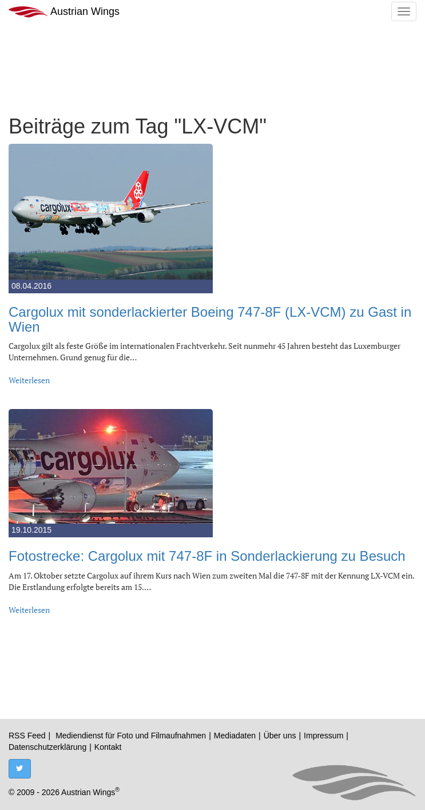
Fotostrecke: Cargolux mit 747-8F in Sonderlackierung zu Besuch (207, 556)
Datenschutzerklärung (47, 747)
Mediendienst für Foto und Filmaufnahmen (130, 735)
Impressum (323, 735)
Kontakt (107, 747)
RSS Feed (27, 735)
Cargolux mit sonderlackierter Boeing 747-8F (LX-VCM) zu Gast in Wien (210, 319)
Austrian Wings (64, 12)
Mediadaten (235, 735)
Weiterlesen (29, 380)
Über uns (280, 735)
